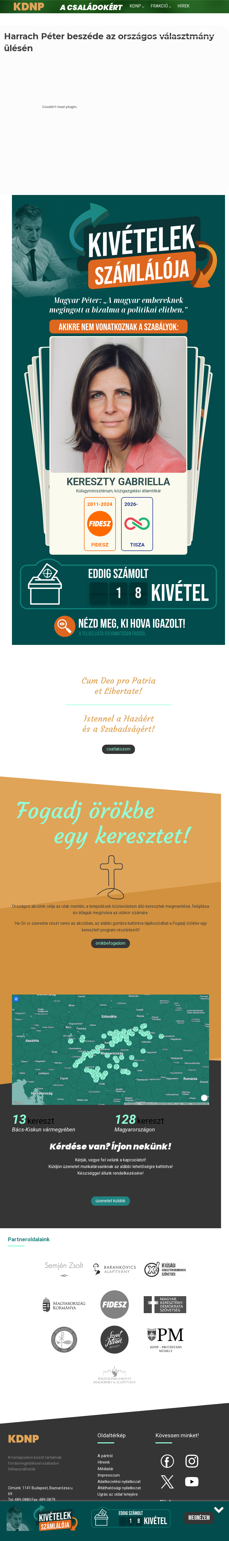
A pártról (105, 1455)
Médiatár (105, 1468)
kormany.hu (64, 1293)
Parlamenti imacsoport (114, 1363)
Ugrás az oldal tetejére (117, 1494)
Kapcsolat (171, 18)
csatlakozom (118, 749)
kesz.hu (64, 1328)
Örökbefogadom (110, 943)
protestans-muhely (165, 1328)
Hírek (183, 5)
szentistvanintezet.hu (114, 1328)
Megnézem (199, 1518)
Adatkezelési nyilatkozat (119, 1481)
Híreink (103, 1462)
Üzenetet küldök (110, 1200)
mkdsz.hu (165, 1293)
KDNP (135, 5)
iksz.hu (164, 1258)
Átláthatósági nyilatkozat (119, 1488)
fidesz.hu (114, 1293)
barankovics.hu (114, 1258)
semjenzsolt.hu (64, 1258)
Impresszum (108, 1475)
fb (158, 1457)
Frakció (159, 5)
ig (182, 1457)
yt (182, 1477)
